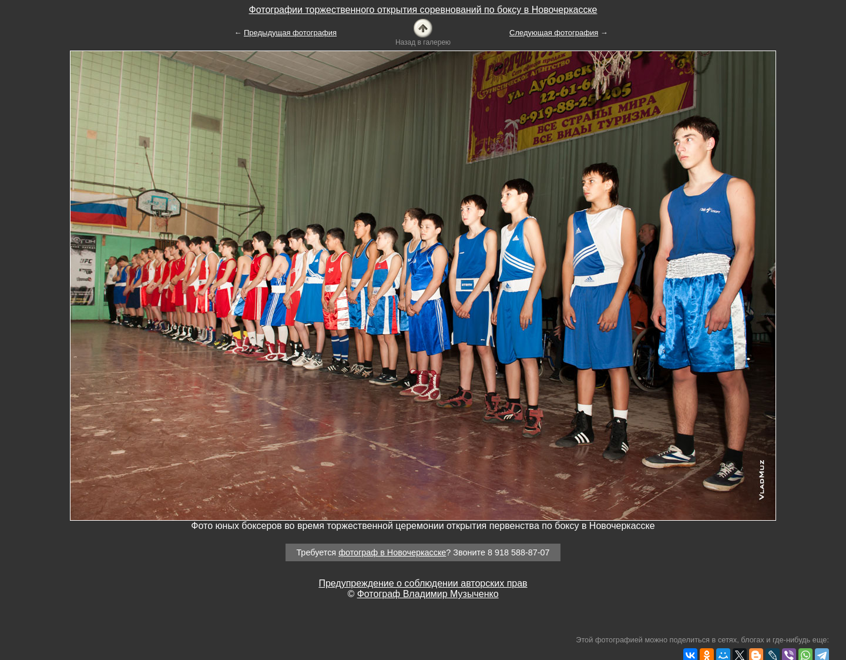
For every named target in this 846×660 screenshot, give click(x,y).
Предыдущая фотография (290, 32)
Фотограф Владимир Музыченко (428, 594)
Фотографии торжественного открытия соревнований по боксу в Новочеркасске (423, 10)
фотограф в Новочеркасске (392, 552)
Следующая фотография (553, 32)
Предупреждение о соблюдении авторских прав (422, 583)
